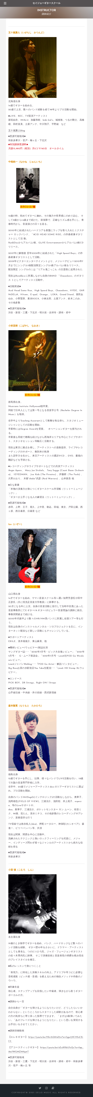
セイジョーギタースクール (46, 3)
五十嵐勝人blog (16, 131)
